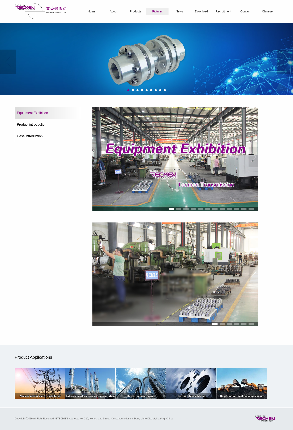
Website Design (182, 418)
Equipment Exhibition (32, 113)
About (113, 11)
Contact (245, 11)
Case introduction (30, 136)
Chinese (267, 11)
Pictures (157, 11)
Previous (8, 62)
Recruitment (223, 11)
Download (201, 11)
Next (285, 62)
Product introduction (31, 124)
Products (135, 11)
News (179, 11)
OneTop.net (198, 418)
